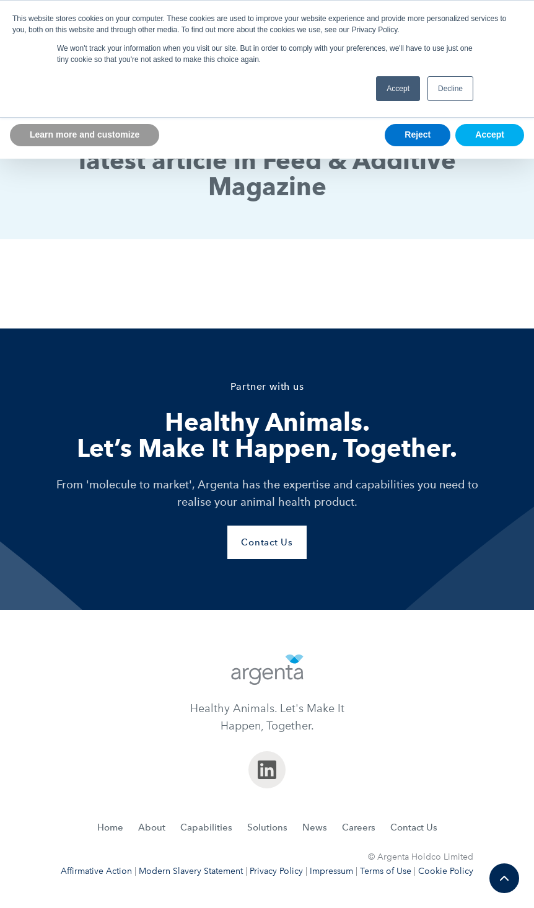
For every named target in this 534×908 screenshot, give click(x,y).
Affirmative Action (96, 871)
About (151, 827)
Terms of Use (385, 871)
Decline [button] (450, 88)
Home (110, 827)
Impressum (331, 871)
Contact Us (413, 827)
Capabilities (206, 827)
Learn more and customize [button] (84, 134)
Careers (358, 827)
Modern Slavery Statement (191, 871)
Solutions (267, 827)
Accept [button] (398, 88)
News (314, 827)
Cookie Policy (445, 871)
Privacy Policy (276, 871)
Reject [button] (418, 134)
